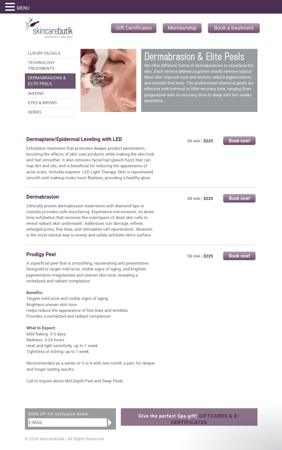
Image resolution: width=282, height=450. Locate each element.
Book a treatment (234, 28)
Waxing (36, 93)
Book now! (239, 140)
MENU (23, 8)
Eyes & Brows (42, 102)
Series (35, 112)
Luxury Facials (44, 53)
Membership (182, 28)
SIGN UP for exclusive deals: (59, 414)
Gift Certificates (133, 28)
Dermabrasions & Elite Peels (47, 80)
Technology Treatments (41, 65)
